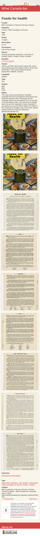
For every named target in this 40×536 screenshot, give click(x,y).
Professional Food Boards (11, 476)
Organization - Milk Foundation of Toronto (20, 484)
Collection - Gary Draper (19, 483)
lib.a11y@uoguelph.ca (17, 517)
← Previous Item (8, 499)
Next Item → (33, 499)
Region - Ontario (29, 485)
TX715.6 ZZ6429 (8, 61)
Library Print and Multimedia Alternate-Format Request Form (23, 513)
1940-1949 (6, 483)
